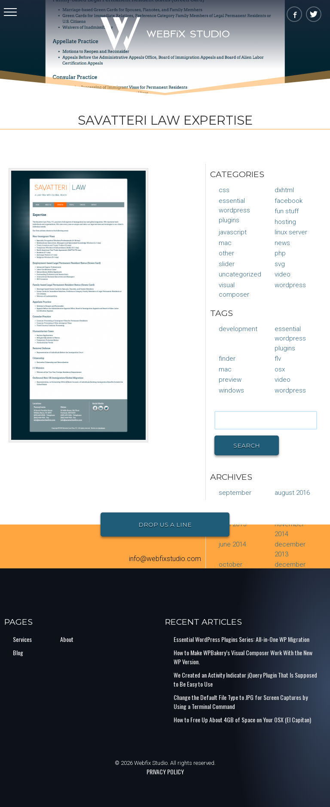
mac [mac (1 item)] (225, 369)
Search (246, 445)
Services (22, 639)
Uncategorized (240, 274)
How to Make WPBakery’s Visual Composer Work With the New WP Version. (243, 657)
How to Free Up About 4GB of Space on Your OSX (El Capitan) (242, 719)
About (66, 639)
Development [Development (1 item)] (238, 329)
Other (226, 253)
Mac (225, 243)
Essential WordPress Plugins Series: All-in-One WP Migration (241, 639)
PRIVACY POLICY (165, 771)
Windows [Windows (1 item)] (231, 390)
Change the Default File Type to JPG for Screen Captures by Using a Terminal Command (241, 702)
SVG (280, 264)
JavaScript (233, 232)
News (282, 243)
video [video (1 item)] (282, 380)
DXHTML (284, 190)
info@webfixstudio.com (165, 559)
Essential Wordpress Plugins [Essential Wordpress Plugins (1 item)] (290, 338)
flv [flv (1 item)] (278, 358)
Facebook (288, 201)
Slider (227, 264)
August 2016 (292, 493)
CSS (224, 190)
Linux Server (291, 232)
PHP (280, 253)
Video (282, 274)
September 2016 (235, 497)
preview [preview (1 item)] (230, 380)
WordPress (290, 285)
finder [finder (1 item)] (227, 358)
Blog (18, 652)
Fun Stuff (287, 211)
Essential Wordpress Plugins (234, 210)
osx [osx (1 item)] (280, 369)
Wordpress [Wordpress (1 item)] (290, 390)
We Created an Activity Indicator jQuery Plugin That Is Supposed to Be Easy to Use (245, 679)
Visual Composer (234, 290)
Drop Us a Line (165, 524)
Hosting (285, 222)
